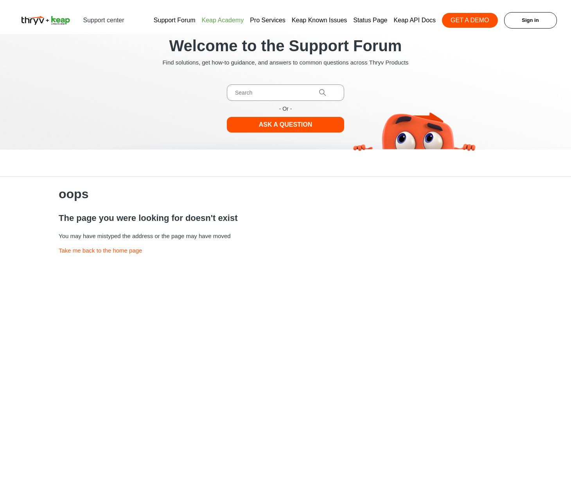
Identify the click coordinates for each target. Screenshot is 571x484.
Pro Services (268, 20)
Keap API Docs (414, 20)
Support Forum (175, 20)
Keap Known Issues (319, 20)
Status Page (370, 20)
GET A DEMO (470, 20)
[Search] (285, 92)
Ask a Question (285, 124)
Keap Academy (223, 20)
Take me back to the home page (100, 250)
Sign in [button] (530, 20)
